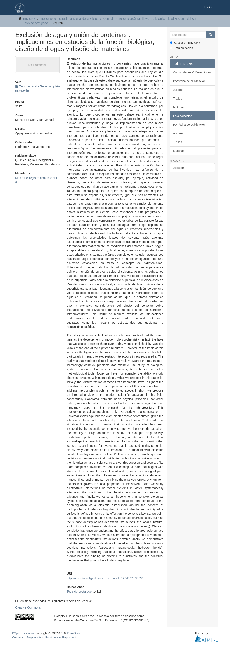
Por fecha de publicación (189, 81)
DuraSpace (74, 633)
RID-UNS (29, 18)
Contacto (18, 637)
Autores (178, 90)
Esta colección (181, 48)
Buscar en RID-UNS (185, 42)
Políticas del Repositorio (61, 637)
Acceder (178, 167)
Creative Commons (28, 607)
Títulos (177, 98)
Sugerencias (34, 637)
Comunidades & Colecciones (192, 72)
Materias (179, 107)
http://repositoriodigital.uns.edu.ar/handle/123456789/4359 (105, 578)
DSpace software (23, 633)
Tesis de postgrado (35, 23)
